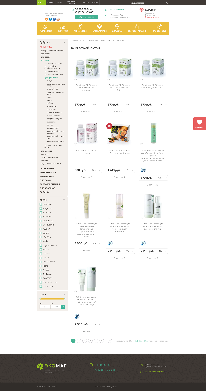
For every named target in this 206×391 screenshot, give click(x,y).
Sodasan (46, 254)
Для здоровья (47, 188)
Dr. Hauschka (48, 225)
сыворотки (51, 122)
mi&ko (45, 241)
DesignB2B (112, 386)
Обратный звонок (86, 17)
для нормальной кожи (53, 74)
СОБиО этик (48, 286)
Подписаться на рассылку (156, 371)
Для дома (45, 180)
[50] (141, 340)
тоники (50, 125)
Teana (45, 266)
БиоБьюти (47, 274)
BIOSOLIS (47, 212)
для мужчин (46, 151)
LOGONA (47, 237)
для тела (45, 154)
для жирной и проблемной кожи (52, 67)
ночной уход (52, 106)
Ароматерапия (48, 172)
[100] (146, 340)
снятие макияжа (53, 116)
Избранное (200, 127)
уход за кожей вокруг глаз (55, 137)
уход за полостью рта (55, 141)
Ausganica (47, 208)
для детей (45, 57)
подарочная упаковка (51, 163)
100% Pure (47, 204)
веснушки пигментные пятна (56, 85)
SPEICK (46, 258)
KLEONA (46, 229)
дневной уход (52, 89)
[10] (131, 340)
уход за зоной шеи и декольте (55, 132)
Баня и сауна (47, 176)
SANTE (46, 249)
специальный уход (54, 119)
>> (110, 341)
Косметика (46, 47)
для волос (45, 53)
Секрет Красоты (50, 282)
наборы (50, 103)
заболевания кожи (49, 157)
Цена (43, 294)
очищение (51, 109)
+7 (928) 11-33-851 (84, 12)
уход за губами (53, 128)
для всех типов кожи (53, 63)
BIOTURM (47, 217)
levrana (46, 233)
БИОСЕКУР (48, 278)
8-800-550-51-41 (83, 9)
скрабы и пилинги (54, 112)
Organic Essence (50, 245)
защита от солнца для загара (55, 93)
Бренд (43, 199)
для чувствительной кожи (53, 146)
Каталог (83, 40)
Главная (74, 40)
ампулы (50, 81)
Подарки (44, 192)
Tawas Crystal (49, 262)
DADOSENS (48, 221)
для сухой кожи (51, 77)
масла (49, 100)
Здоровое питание (50, 184)
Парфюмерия (47, 168)
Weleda (46, 270)
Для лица (45, 60)
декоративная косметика (52, 50)
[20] (136, 340)
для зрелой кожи (51, 71)
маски (49, 97)
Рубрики (45, 42)
